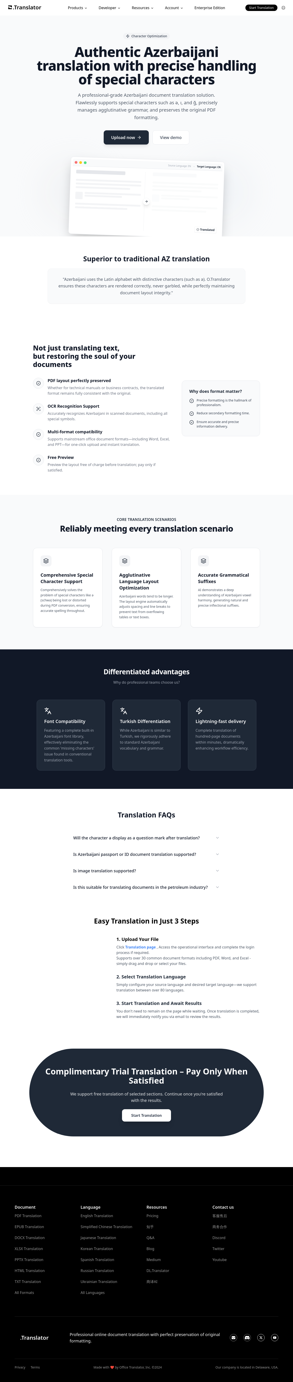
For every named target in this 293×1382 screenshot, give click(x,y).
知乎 (150, 1226)
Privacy (20, 1367)
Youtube (219, 1259)
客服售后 (219, 1215)
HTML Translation (30, 1270)
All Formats (24, 1292)
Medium (153, 1259)
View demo (171, 137)
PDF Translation (28, 1215)
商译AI (151, 1281)
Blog (150, 1248)
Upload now (126, 137)
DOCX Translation (30, 1237)
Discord (218, 1237)
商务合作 (219, 1226)
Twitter (218, 1248)
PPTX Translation (29, 1259)
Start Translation (261, 7)
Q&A (150, 1237)
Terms (35, 1367)
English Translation (97, 1215)
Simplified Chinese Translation (106, 1226)
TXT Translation (28, 1281)
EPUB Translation (29, 1226)
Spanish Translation (97, 1259)
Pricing (152, 1215)
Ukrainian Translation (99, 1281)
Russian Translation (97, 1270)
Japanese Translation (98, 1237)
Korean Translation (97, 1248)
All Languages (93, 1292)
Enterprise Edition (210, 7)
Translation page (141, 947)
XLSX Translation (29, 1248)
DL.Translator (157, 1270)
